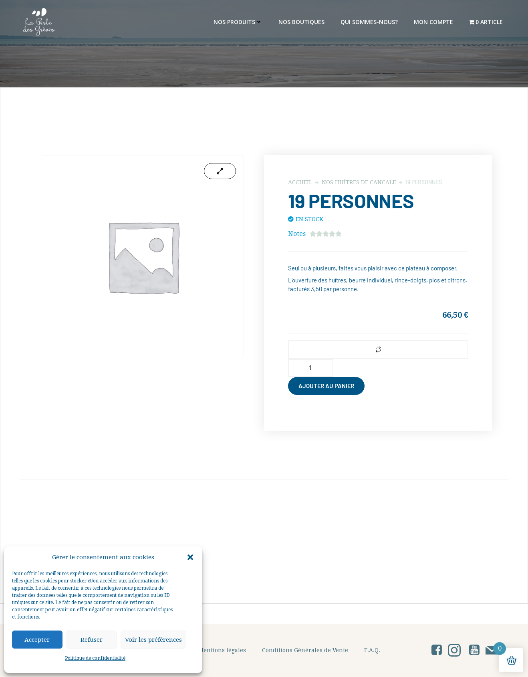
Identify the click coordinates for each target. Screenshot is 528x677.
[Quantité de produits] (310, 368)
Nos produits (238, 22)
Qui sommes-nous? (369, 22)
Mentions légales (222, 650)
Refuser (92, 639)
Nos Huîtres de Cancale (359, 182)
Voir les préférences (153, 639)
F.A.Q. (372, 650)
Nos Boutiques (301, 22)
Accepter (37, 639)
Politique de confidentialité (95, 658)
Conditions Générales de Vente (305, 650)
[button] (190, 557)
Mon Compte (433, 22)
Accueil (300, 182)
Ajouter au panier (326, 385)
